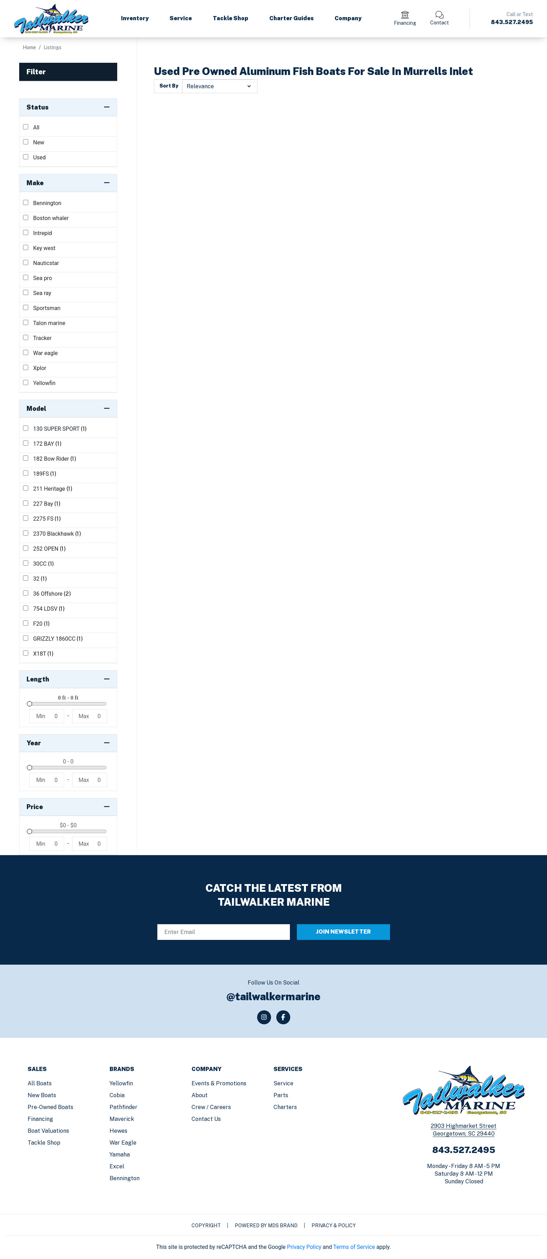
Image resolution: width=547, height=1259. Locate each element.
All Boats (40, 1083)
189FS (40, 473)
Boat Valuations (48, 1131)
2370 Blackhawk (52, 533)
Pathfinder (123, 1107)
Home (29, 47)
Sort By (168, 86)
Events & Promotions (219, 1083)
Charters (285, 1107)
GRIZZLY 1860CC (53, 638)
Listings (52, 47)
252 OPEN (44, 548)
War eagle (40, 353)
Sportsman (41, 308)
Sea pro (37, 278)
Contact (439, 22)
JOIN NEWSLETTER (343, 931)
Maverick (122, 1119)
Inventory (135, 18)
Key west (39, 248)
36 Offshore (47, 593)
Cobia (117, 1095)
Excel (117, 1166)
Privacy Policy (304, 1247)
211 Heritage (48, 488)
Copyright (206, 1225)
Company (348, 18)
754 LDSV (44, 608)
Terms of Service (354, 1247)
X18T (38, 653)
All (31, 127)
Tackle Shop (230, 18)
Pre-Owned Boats (50, 1107)
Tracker (37, 338)
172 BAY (42, 443)
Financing (405, 23)
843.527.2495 (512, 22)
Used (34, 157)
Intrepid (37, 233)
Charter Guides (291, 18)
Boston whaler (46, 218)
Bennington (42, 203)
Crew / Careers (211, 1107)
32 (35, 578)
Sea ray (37, 293)
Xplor (34, 368)
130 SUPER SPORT (55, 428)
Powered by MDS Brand (266, 1225)
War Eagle (123, 1142)
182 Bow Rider (49, 458)
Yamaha (120, 1154)
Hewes (118, 1131)
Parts (281, 1095)
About (200, 1095)
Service (181, 18)
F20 (36, 623)
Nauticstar (41, 263)
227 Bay (41, 503)
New (33, 142)
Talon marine (44, 323)
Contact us (206, 1119)
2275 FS (42, 518)
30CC (38, 563)
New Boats (42, 1095)
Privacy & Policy (334, 1225)
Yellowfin (39, 383)
